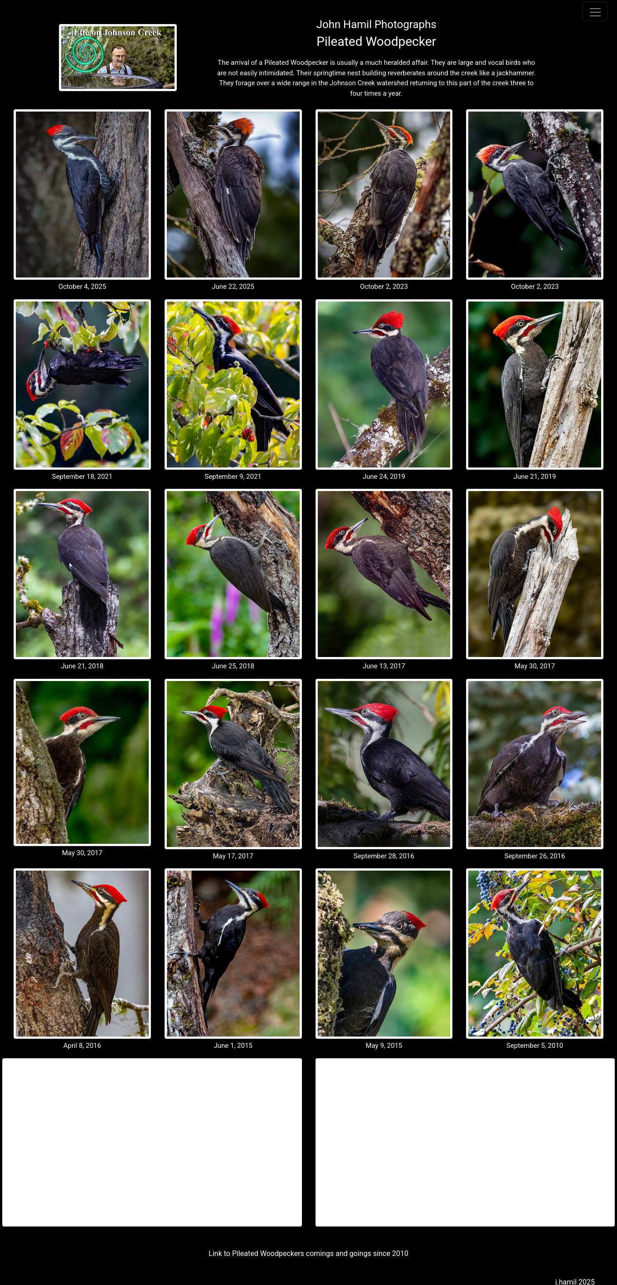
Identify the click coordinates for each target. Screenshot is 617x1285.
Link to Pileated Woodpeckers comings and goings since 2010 (308, 1253)
